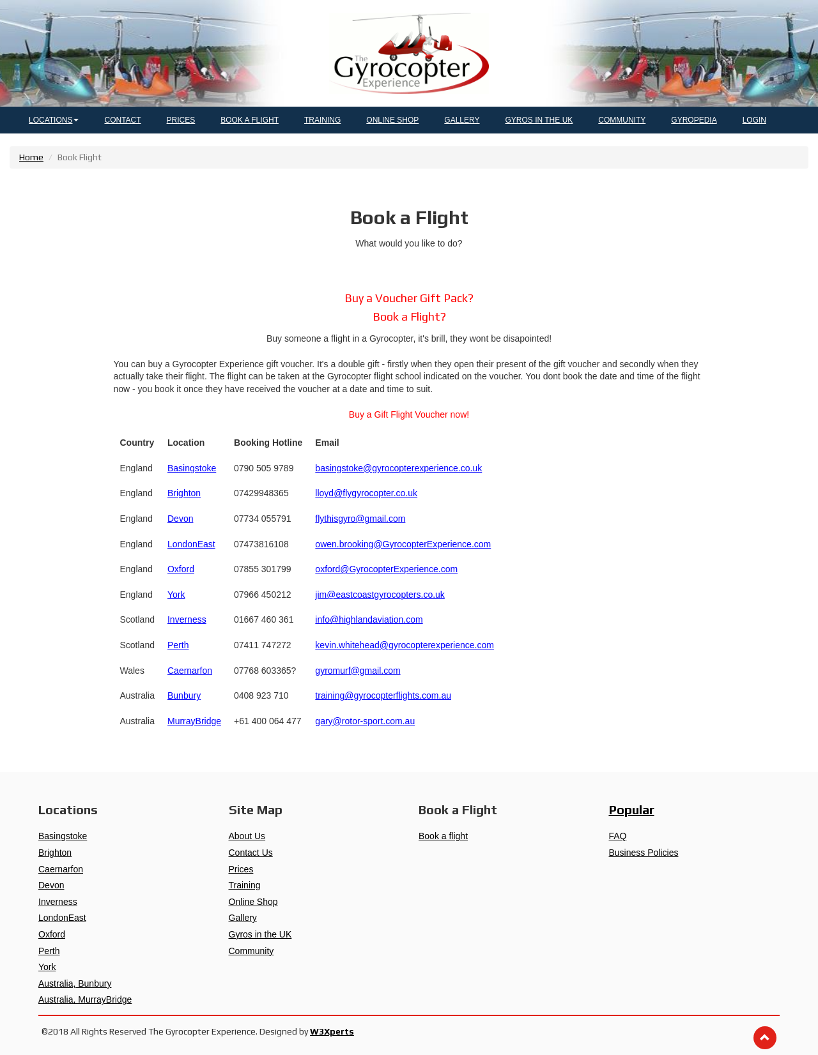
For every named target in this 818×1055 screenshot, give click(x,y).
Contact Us (251, 852)
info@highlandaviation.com (368, 619)
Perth (178, 645)
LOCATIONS (54, 120)
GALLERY (461, 120)
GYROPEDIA (693, 120)
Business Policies (644, 852)
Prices (241, 869)
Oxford (180, 569)
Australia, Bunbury (74, 983)
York (176, 594)
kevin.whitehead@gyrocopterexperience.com (404, 645)
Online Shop (253, 902)
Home (31, 157)
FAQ (618, 836)
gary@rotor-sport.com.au (365, 721)
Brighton (184, 493)
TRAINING (322, 120)
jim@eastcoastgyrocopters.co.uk (380, 594)
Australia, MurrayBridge (85, 999)
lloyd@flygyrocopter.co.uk (366, 493)
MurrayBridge (194, 721)
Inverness (186, 619)
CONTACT (122, 120)
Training (245, 885)
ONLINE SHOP (392, 120)
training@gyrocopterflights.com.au (383, 695)
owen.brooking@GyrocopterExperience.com (403, 544)
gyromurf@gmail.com (357, 670)
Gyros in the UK (260, 934)
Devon (180, 518)
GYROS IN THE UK (539, 120)
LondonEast (191, 544)
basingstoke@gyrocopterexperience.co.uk (398, 468)
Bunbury (184, 695)
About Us (247, 836)
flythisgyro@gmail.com (360, 518)
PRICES (181, 120)
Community (251, 951)
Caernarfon (189, 670)
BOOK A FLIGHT (249, 120)
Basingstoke (191, 468)
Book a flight (443, 836)
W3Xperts (332, 1031)
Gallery (243, 918)
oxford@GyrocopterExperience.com (386, 569)
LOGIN (754, 120)
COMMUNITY (621, 120)
